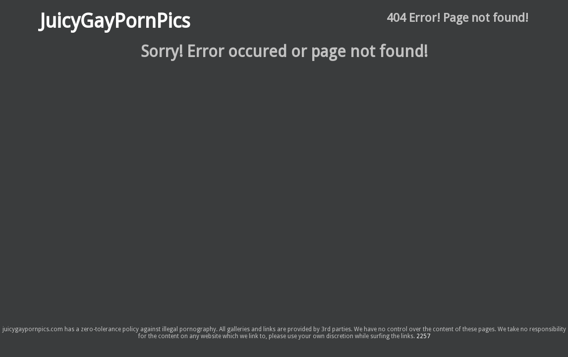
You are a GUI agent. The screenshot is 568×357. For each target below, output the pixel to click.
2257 (423, 336)
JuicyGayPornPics (115, 21)
